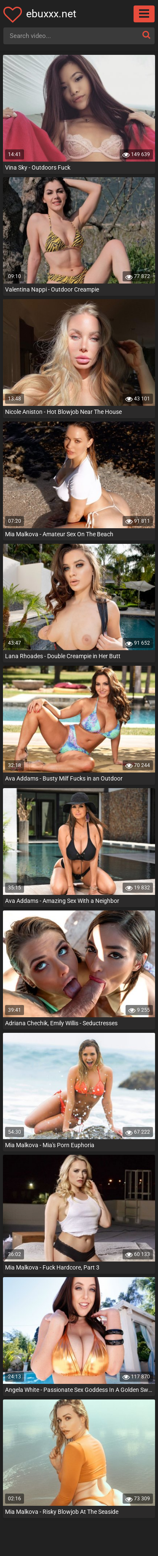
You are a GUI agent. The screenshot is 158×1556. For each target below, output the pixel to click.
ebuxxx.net (51, 14)
